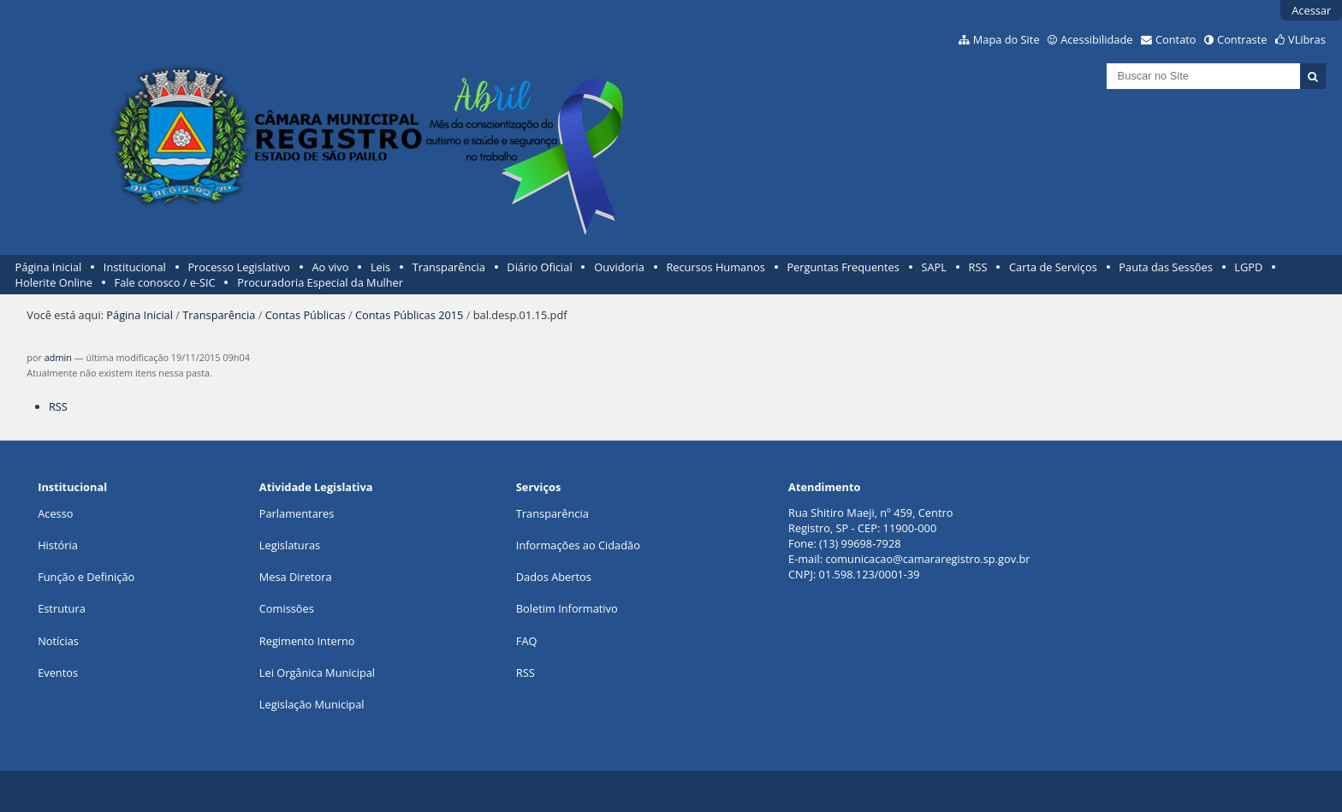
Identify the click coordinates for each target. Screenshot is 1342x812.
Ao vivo (330, 267)
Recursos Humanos (715, 267)
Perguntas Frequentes (843, 267)
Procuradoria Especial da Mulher (320, 282)
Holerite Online (53, 282)
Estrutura (62, 608)
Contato (1176, 39)
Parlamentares (296, 513)
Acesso (55, 513)
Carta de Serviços (1053, 267)
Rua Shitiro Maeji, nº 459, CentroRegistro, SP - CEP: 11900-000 (870, 520)
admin (58, 357)
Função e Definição (86, 576)
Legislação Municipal (312, 704)
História (58, 545)
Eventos (58, 672)
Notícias (58, 641)
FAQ (526, 641)
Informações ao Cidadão (578, 545)
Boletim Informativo (567, 608)
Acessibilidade (1096, 39)
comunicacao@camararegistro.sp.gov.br (927, 558)
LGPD (1248, 267)
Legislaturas (289, 545)
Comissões (286, 608)
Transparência (449, 267)
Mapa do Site (1006, 39)
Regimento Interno (307, 641)
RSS (978, 267)
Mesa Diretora (295, 576)
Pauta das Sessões (1165, 267)
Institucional (135, 267)
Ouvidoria (619, 267)
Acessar (1311, 10)
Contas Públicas (305, 315)
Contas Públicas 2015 (409, 315)
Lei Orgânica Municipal (317, 672)
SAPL (934, 267)
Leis (380, 267)
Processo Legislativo (238, 267)
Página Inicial (48, 267)
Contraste (1242, 39)
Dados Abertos (553, 576)
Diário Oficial (539, 267)
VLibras (1307, 39)
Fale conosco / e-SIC (165, 282)
